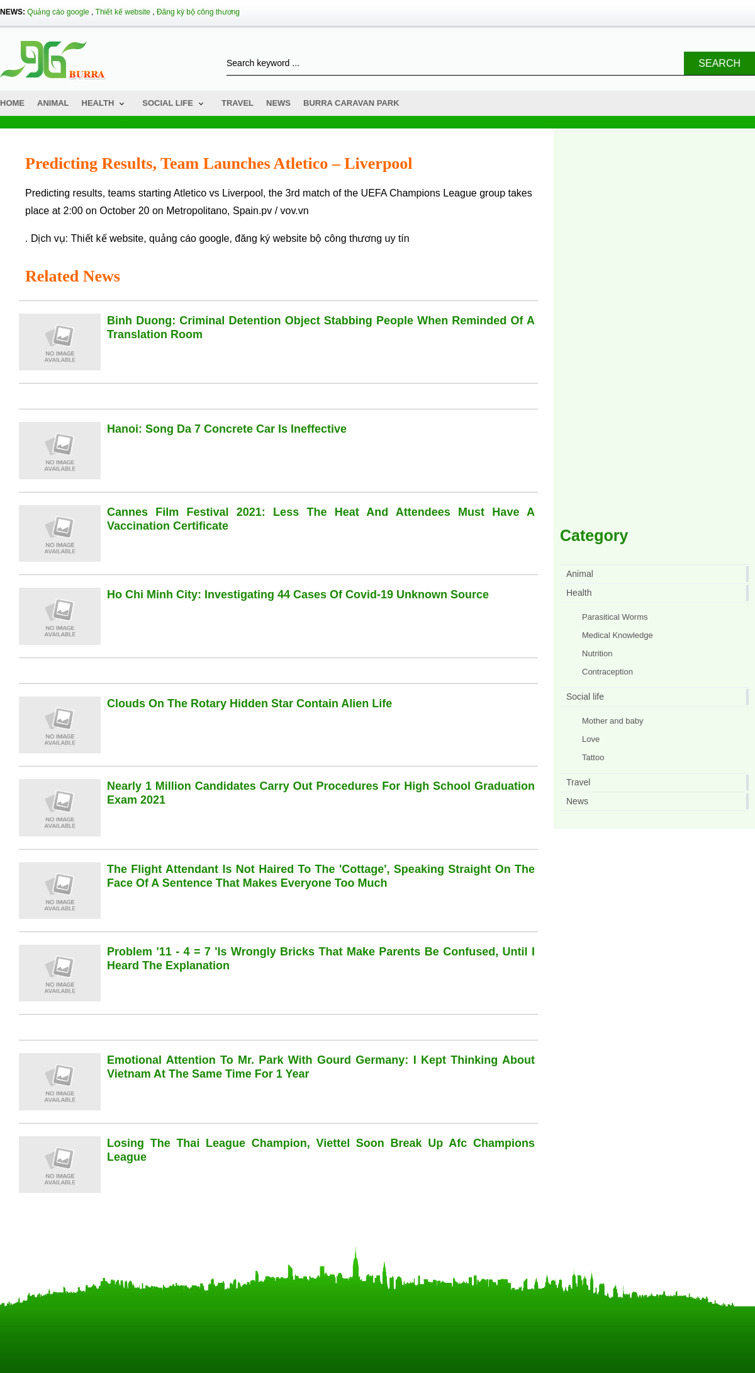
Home (12, 103)
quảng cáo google (189, 238)
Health (98, 103)
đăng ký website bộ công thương (308, 238)
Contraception (607, 671)
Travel (237, 103)
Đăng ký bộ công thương (198, 12)
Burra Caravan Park (351, 103)
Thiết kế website (123, 12)
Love (591, 739)
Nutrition (597, 653)
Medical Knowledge (617, 635)
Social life (167, 103)
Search (719, 63)
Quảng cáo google (58, 12)
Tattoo (593, 757)
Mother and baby (613, 721)
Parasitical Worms (615, 617)
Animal (53, 103)
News (278, 103)
